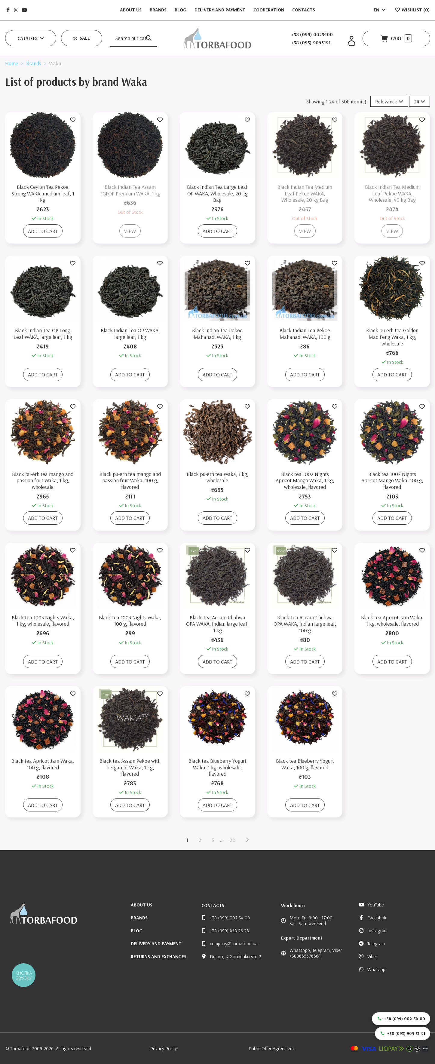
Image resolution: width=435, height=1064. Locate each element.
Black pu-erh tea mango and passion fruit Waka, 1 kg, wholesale (42, 480)
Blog (181, 10)
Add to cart (43, 231)
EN (380, 10)
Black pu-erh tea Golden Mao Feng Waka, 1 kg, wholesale (392, 337)
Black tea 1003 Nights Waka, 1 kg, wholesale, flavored (43, 620)
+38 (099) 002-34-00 (401, 1018)
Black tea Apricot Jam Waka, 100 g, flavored (42, 764)
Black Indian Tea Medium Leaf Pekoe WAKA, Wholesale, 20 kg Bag (304, 193)
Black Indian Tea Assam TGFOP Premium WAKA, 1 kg (130, 190)
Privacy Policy (163, 1048)
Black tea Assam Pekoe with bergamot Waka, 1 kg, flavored (130, 767)
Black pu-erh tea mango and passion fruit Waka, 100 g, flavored (130, 480)
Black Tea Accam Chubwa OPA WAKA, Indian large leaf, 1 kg (217, 624)
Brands (159, 10)
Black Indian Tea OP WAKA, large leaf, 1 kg (130, 333)
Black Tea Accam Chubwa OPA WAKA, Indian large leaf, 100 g (305, 624)
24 (419, 101)
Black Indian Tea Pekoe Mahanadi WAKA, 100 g (305, 333)
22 (232, 839)
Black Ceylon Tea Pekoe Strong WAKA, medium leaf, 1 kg (42, 193)
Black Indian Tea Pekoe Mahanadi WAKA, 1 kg (217, 333)
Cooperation (269, 10)
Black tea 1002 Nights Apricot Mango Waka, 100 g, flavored (392, 480)
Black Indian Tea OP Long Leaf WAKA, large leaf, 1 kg (43, 333)
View (130, 231)
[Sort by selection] (389, 101)
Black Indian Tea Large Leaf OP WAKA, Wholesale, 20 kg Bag (217, 193)
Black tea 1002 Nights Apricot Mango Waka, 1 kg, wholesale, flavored (305, 480)
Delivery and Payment (221, 10)
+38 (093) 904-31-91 (402, 1033)
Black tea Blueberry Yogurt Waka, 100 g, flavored (305, 764)
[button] (30, 38)
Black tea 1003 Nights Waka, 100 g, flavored (130, 620)
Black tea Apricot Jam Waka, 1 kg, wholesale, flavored (392, 620)
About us (131, 10)
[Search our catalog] (149, 38)
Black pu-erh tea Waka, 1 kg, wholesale (217, 477)
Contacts (303, 10)
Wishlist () (412, 10)
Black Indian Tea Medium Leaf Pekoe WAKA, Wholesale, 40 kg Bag (392, 193)
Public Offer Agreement (271, 1048)
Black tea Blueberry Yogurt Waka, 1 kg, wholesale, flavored (217, 767)
